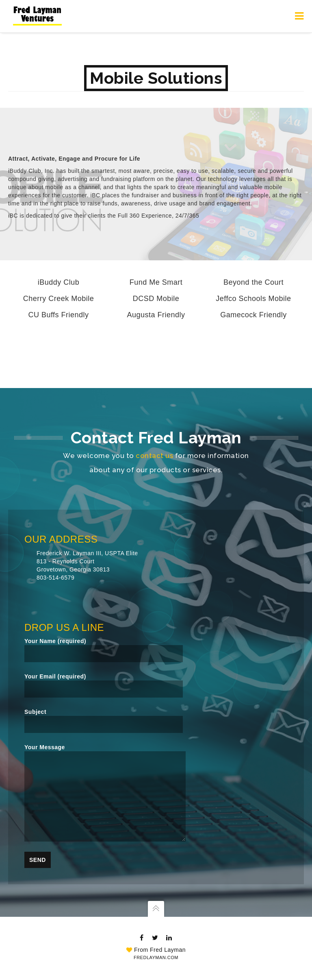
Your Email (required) (103, 685)
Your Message (105, 793)
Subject (103, 721)
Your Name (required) (103, 650)
